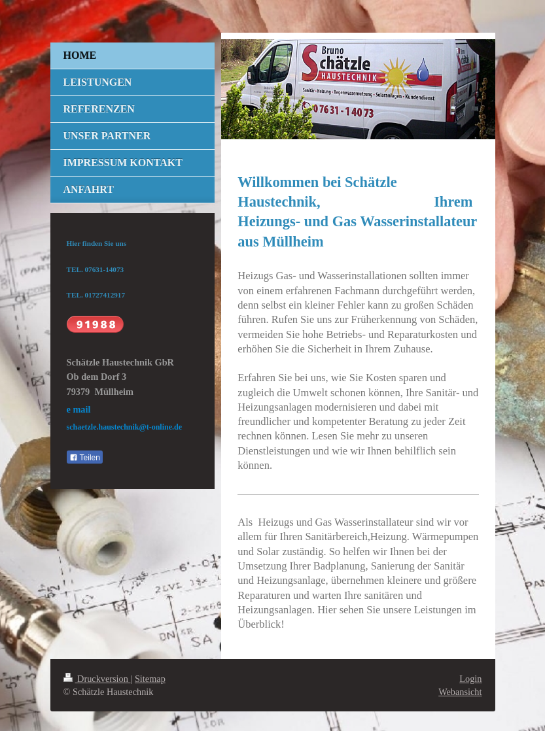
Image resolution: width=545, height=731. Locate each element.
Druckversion (97, 678)
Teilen (84, 457)
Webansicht (460, 692)
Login (470, 678)
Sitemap (150, 678)
